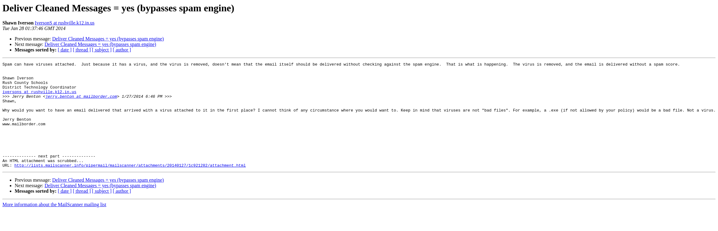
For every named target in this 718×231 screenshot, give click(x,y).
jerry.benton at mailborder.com (81, 103)
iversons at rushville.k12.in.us (39, 98)
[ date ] (65, 49)
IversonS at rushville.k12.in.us (64, 22)
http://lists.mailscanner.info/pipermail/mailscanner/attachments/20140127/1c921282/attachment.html (130, 186)
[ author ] (122, 49)
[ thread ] (82, 49)
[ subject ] (102, 49)
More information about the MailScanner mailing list (54, 225)
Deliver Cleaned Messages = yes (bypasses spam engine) (108, 38)
